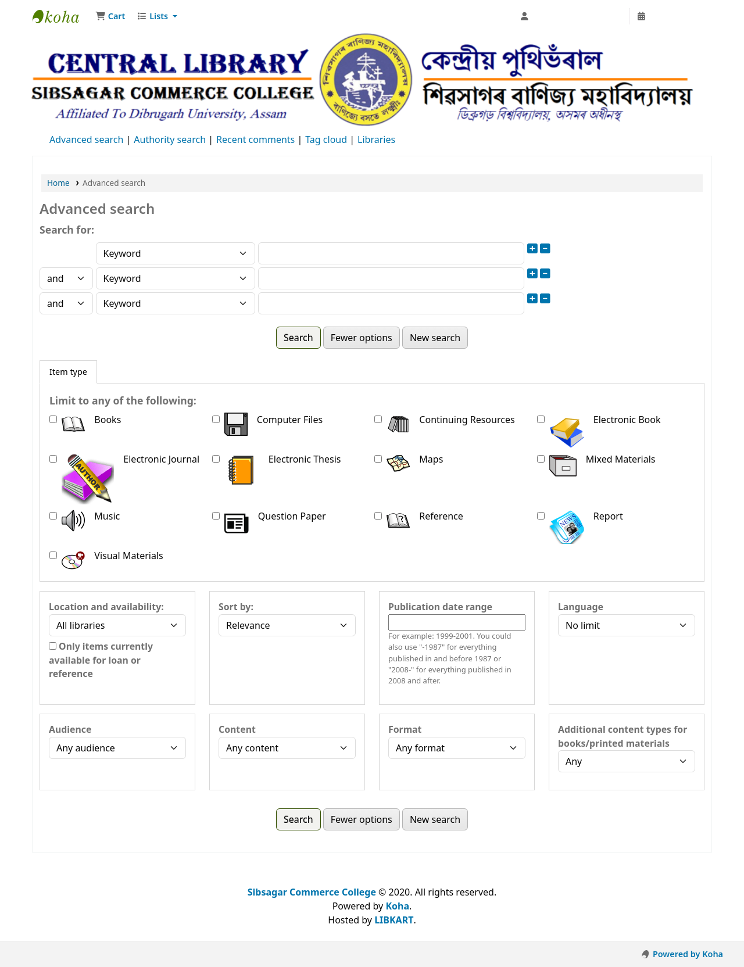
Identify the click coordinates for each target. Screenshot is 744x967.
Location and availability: (106, 606)
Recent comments (255, 139)
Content (237, 729)
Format (404, 729)
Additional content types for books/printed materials (622, 736)
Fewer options (361, 337)
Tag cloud (326, 139)
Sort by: (236, 606)
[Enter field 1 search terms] (391, 253)
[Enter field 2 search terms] (391, 278)
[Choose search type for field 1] (176, 253)
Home (58, 182)
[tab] (68, 372)
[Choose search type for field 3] (176, 303)
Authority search (170, 139)
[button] (110, 16)
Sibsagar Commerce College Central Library (62, 16)
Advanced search (86, 139)
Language (580, 606)
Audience (70, 729)
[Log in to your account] (571, 16)
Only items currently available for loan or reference (101, 660)
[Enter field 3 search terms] (391, 303)
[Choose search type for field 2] (176, 278)
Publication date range (440, 606)
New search (435, 337)
